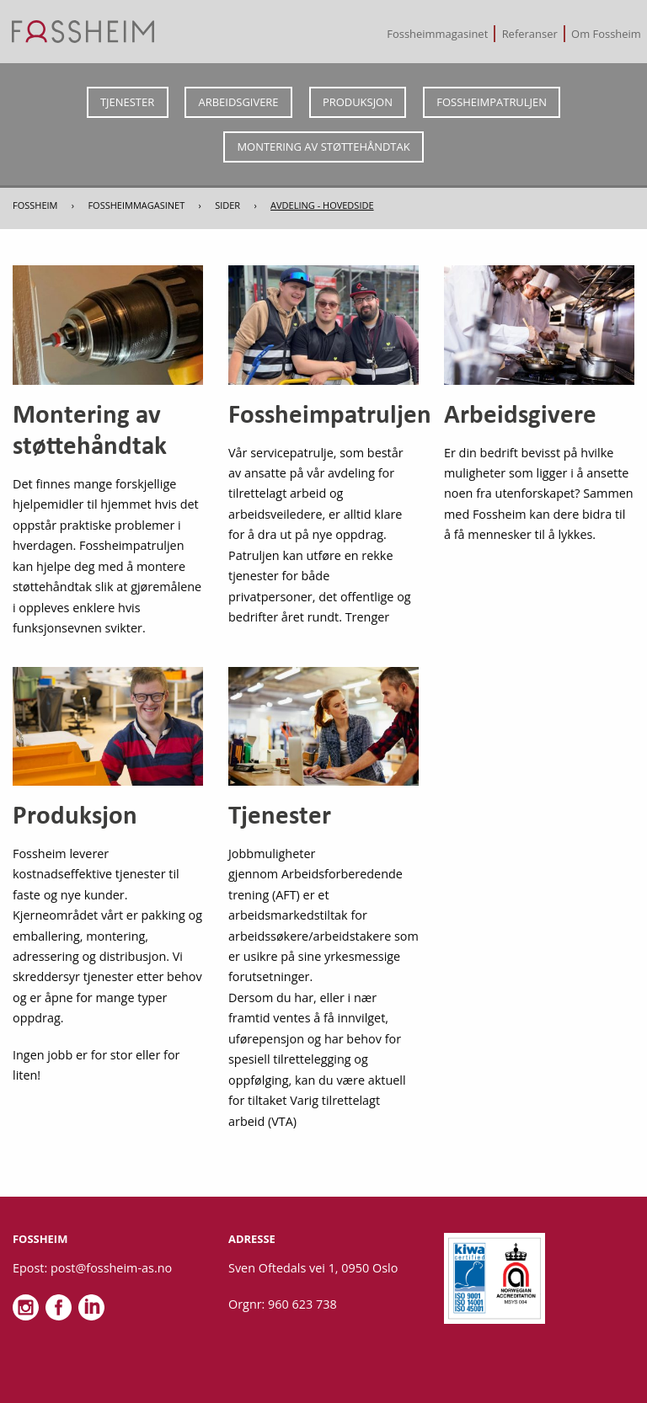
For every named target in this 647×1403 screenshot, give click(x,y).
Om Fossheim (606, 33)
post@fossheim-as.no (111, 1268)
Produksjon (358, 101)
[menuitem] (438, 33)
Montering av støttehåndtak (323, 146)
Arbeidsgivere (239, 101)
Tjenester (127, 101)
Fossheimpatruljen (491, 101)
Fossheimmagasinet (437, 33)
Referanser (530, 33)
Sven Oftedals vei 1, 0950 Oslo (313, 1268)
